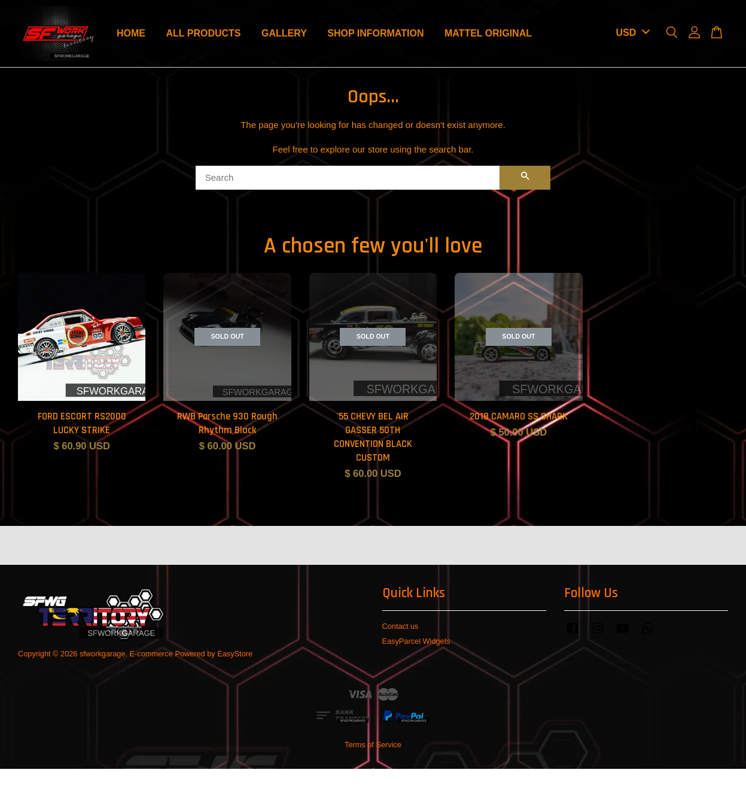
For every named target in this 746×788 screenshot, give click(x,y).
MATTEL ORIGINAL (488, 33)
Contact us (400, 626)
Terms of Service (373, 744)
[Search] (348, 178)
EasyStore (234, 653)
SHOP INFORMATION (375, 33)
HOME (131, 33)
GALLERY (284, 33)
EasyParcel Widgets (416, 641)
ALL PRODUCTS (203, 33)
